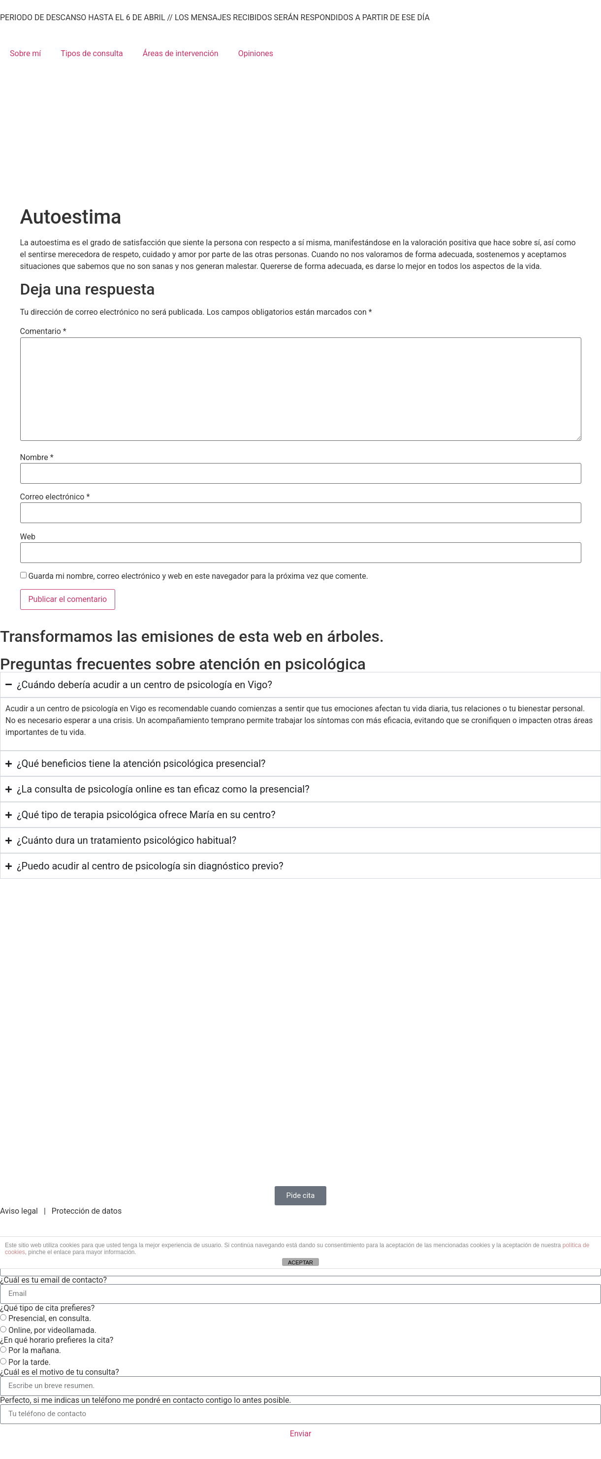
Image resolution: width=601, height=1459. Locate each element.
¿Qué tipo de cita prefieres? (47, 1308)
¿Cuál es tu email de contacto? (53, 1280)
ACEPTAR (300, 1262)
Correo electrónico (55, 497)
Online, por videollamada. (52, 1329)
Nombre (37, 458)
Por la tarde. (29, 1361)
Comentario (43, 331)
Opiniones (255, 53)
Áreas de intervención (181, 53)
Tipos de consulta (92, 53)
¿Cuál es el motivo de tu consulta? (59, 1372)
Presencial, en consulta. (49, 1318)
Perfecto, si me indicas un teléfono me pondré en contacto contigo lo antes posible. (145, 1400)
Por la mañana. (34, 1350)
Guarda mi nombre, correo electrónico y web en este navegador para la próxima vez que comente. (198, 576)
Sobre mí (25, 53)
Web (27, 537)
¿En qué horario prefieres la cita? (56, 1340)
